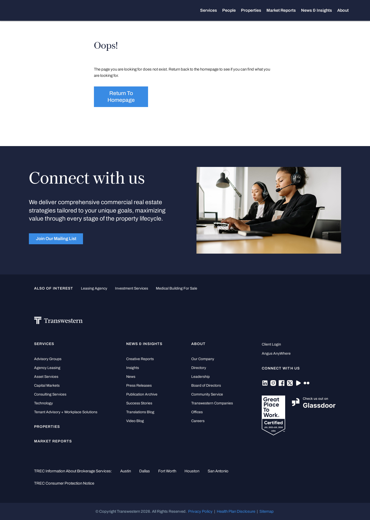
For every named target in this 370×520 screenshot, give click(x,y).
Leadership (200, 377)
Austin (125, 471)
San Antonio (218, 471)
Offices (197, 412)
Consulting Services (50, 394)
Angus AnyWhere (276, 353)
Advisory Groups (47, 359)
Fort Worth (167, 471)
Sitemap (266, 511)
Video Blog (135, 421)
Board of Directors (206, 385)
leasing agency (94, 288)
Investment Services (131, 288)
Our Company (202, 359)
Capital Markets (47, 385)
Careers (198, 421)
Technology (43, 403)
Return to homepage (121, 96)
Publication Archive (141, 394)
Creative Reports (140, 359)
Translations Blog (140, 412)
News (130, 377)
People (229, 10)
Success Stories (139, 403)
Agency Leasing (47, 368)
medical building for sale (176, 288)
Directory (198, 368)
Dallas (144, 471)
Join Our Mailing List (56, 238)
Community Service (207, 394)
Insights (132, 368)
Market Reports (281, 10)
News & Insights (316, 10)
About (343, 10)
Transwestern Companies (212, 403)
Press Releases (139, 385)
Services (208, 10)
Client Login (271, 344)
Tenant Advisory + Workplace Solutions (65, 412)
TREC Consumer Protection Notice (64, 483)
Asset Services (46, 377)
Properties (251, 10)
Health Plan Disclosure (236, 511)
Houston (191, 471)
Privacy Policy (200, 511)
